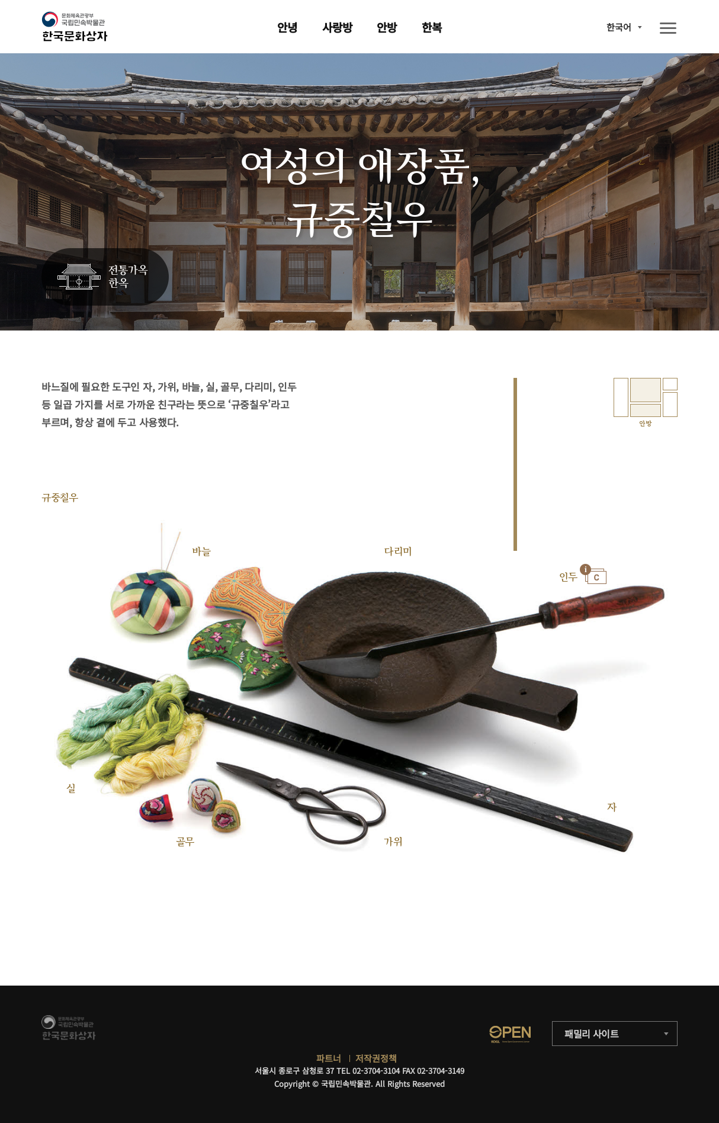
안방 (387, 27)
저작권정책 (376, 1058)
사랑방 (337, 27)
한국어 (618, 27)
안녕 (287, 27)
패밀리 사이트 (591, 1033)
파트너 (328, 1058)
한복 (432, 27)
